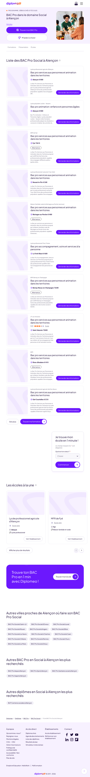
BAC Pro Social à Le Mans (17, 644)
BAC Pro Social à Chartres (40, 634)
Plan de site (10, 758)
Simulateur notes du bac (34, 745)
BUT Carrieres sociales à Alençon (20, 703)
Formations (12, 47)
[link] (40, 774)
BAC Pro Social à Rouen (16, 629)
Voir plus (9, 24)
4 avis (47, 326)
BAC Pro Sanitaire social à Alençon (64, 671)
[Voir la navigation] (81, 3)
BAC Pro (26, 718)
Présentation (23, 47)
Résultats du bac (32, 742)
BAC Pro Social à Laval (61, 624)
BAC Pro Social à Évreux (40, 624)
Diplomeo (9, 718)
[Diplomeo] (14, 4)
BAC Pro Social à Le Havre (17, 634)
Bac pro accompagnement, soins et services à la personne (55, 248)
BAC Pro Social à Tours (62, 639)
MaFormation (37, 766)
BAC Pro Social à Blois (60, 629)
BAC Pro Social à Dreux (39, 644)
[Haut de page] (84, 771)
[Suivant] (81, 550)
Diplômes (18, 718)
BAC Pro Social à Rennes (40, 639)
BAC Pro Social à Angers (38, 629)
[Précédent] (76, 550)
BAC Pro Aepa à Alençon (17, 671)
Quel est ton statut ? (62, 451)
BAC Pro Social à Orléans (17, 639)
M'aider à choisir (26, 37)
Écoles (33, 47)
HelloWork (25, 766)
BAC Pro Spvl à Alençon (39, 671)
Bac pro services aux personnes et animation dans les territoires (53, 74)
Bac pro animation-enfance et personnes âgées (55, 106)
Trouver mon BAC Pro (26, 30)
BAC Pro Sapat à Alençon (17, 676)
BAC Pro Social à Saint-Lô (17, 624)
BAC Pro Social (35, 718)
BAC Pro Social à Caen (63, 634)
